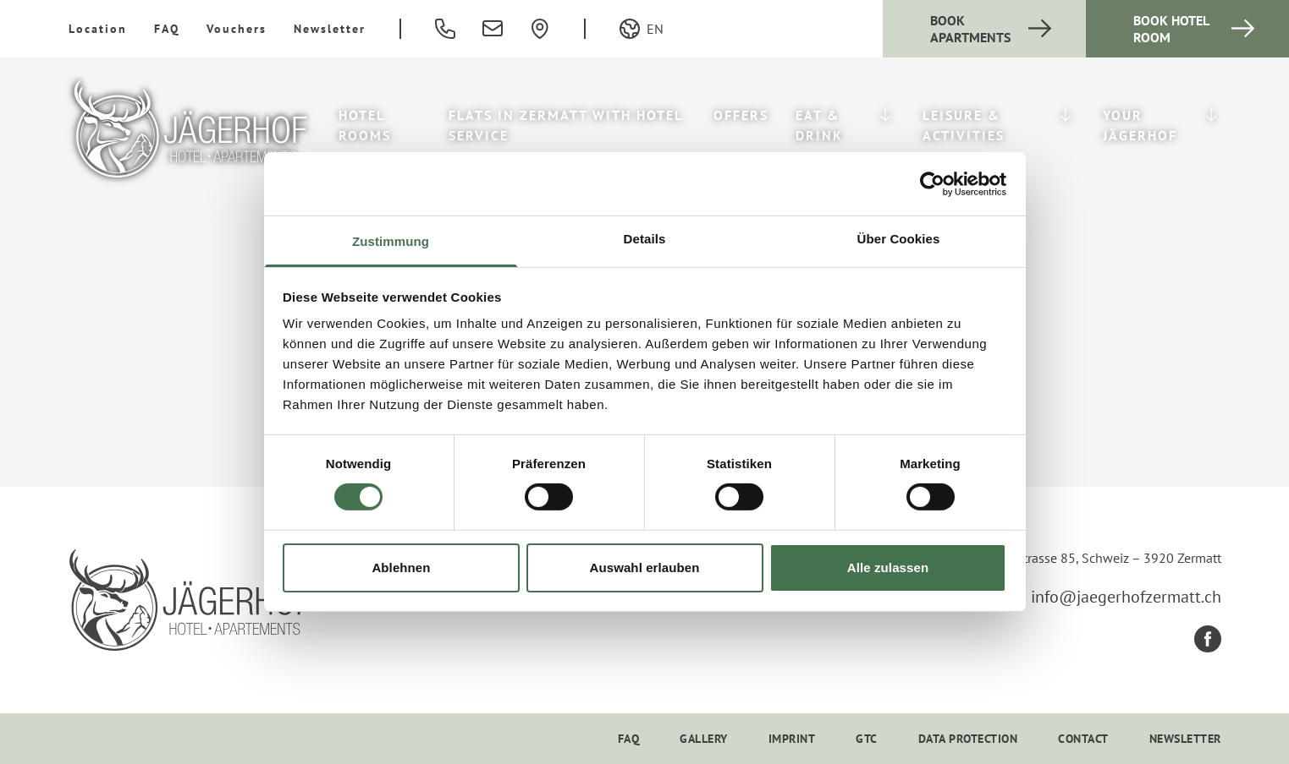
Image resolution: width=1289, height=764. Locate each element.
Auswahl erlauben (645, 567)
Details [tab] (645, 239)
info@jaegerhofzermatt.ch (1126, 597)
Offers (740, 114)
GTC (867, 738)
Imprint (792, 738)
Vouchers (237, 28)
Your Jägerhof (1140, 125)
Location (98, 28)
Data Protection (968, 738)
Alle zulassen (887, 567)
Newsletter (330, 28)
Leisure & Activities (964, 125)
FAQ (166, 28)
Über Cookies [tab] (898, 239)
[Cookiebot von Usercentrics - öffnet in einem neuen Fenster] (932, 183)
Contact (1083, 738)
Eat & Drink (819, 125)
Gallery (704, 738)
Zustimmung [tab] (390, 241)
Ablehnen (401, 567)
